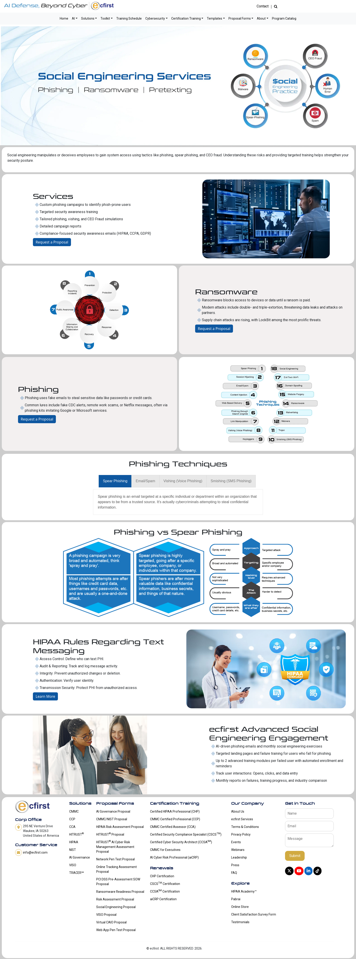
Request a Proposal (52, 242)
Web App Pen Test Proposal (116, 930)
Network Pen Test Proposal (115, 859)
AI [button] (73, 18)
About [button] (261, 18)
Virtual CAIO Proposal (111, 922)
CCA (72, 827)
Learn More (45, 696)
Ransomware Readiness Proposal (120, 891)
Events (236, 842)
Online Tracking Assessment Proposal (116, 869)
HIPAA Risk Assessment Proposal (120, 827)
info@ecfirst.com (35, 852)
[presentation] (115, 481)
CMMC (74, 811)
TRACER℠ (76, 873)
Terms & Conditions (245, 827)
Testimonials (240, 922)
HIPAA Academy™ (244, 891)
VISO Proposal (106, 914)
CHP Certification (162, 876)
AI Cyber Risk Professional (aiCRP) (174, 857)
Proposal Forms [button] (239, 18)
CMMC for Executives (165, 850)
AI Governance (79, 857)
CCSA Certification (165, 891)
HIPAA (73, 842)
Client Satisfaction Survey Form (253, 914)
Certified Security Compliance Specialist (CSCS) (185, 834)
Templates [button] (214, 18)
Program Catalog (284, 18)
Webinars (237, 850)
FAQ (234, 873)
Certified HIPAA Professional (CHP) (175, 811)
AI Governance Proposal (113, 811)
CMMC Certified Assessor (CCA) (173, 827)
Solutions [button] (87, 18)
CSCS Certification (165, 883)
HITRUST (76, 834)
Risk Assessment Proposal (115, 899)
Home (64, 18)
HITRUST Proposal (110, 834)
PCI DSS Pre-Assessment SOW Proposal (118, 881)
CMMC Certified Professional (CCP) (175, 819)
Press (235, 865)
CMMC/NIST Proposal (111, 819)
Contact (263, 6)
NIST (72, 850)
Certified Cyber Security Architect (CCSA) (181, 842)
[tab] (115, 481)
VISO (72, 865)
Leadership (239, 857)
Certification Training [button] (186, 18)
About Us (237, 811)
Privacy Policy (241, 834)
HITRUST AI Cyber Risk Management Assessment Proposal (115, 846)
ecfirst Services (242, 819)
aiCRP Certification (163, 899)
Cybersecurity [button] (155, 18)
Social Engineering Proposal (116, 907)
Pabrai (235, 899)
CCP (72, 819)
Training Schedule (129, 18)
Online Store (240, 907)
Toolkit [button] (105, 18)
